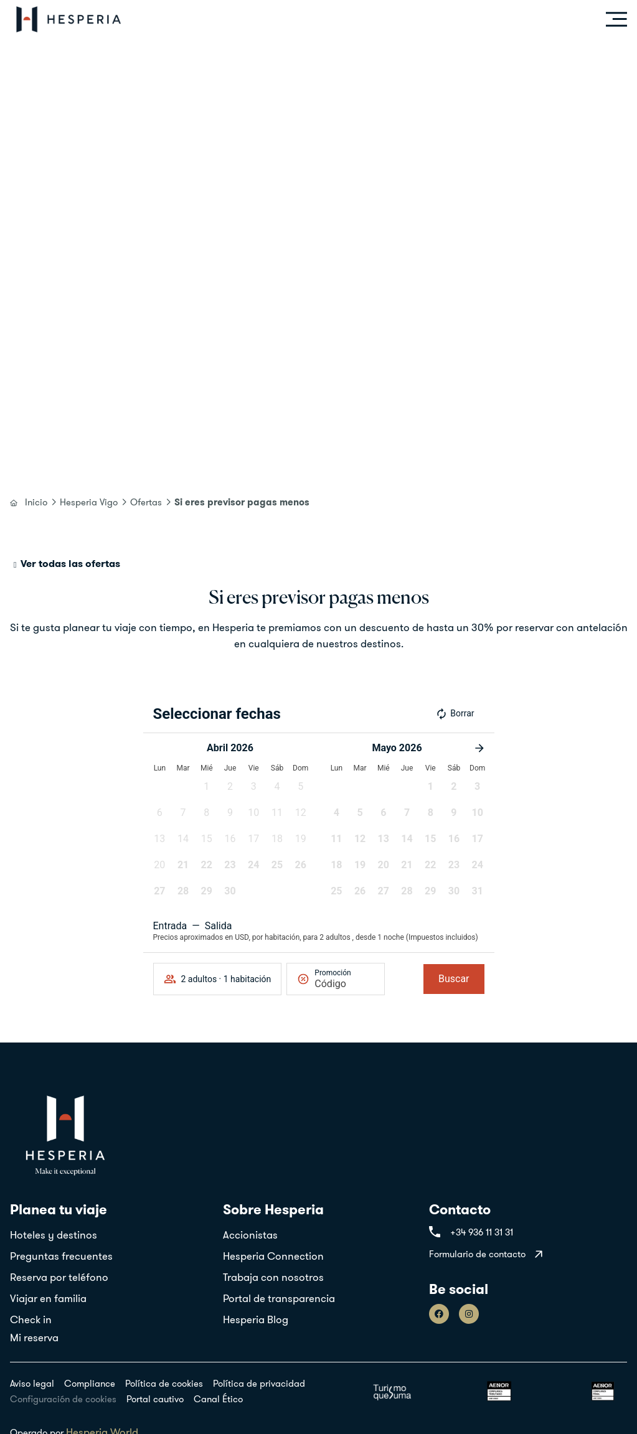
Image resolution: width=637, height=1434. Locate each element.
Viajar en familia (48, 1298)
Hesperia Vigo (89, 502)
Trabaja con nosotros (273, 1277)
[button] (207, 790)
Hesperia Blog (255, 1319)
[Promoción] (344, 984)
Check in (31, 1319)
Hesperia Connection (273, 1256)
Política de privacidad (259, 1383)
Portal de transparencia (279, 1298)
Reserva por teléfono (59, 1277)
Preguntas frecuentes (61, 1256)
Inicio (36, 502)
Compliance (89, 1383)
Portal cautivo (155, 1399)
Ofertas (146, 502)
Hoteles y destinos (53, 1235)
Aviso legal (32, 1383)
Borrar (454, 714)
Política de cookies (164, 1383)
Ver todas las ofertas (70, 563)
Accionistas (250, 1235)
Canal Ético (218, 1399)
